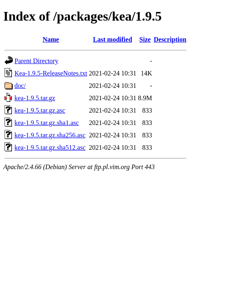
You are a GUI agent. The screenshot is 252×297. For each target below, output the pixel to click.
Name (50, 39)
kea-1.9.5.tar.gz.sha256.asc (49, 135)
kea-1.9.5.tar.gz (34, 97)
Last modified (112, 39)
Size (145, 39)
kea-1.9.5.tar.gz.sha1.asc (46, 122)
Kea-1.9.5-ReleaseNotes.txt (50, 73)
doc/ (20, 85)
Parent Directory (36, 60)
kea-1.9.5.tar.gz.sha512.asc (49, 147)
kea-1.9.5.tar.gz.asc (39, 110)
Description (170, 39)
